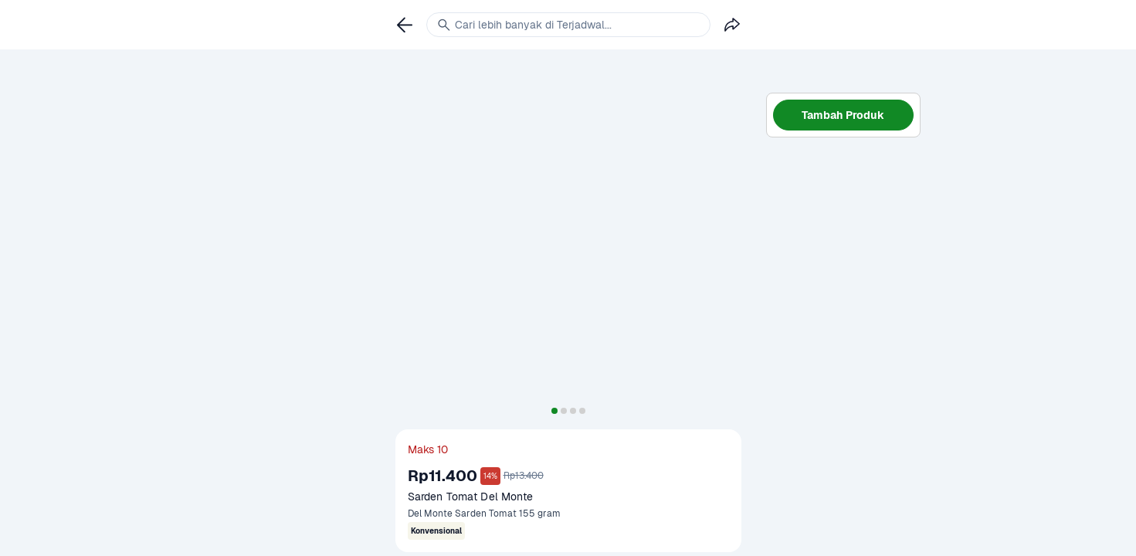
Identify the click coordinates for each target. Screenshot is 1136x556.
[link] (404, 24)
